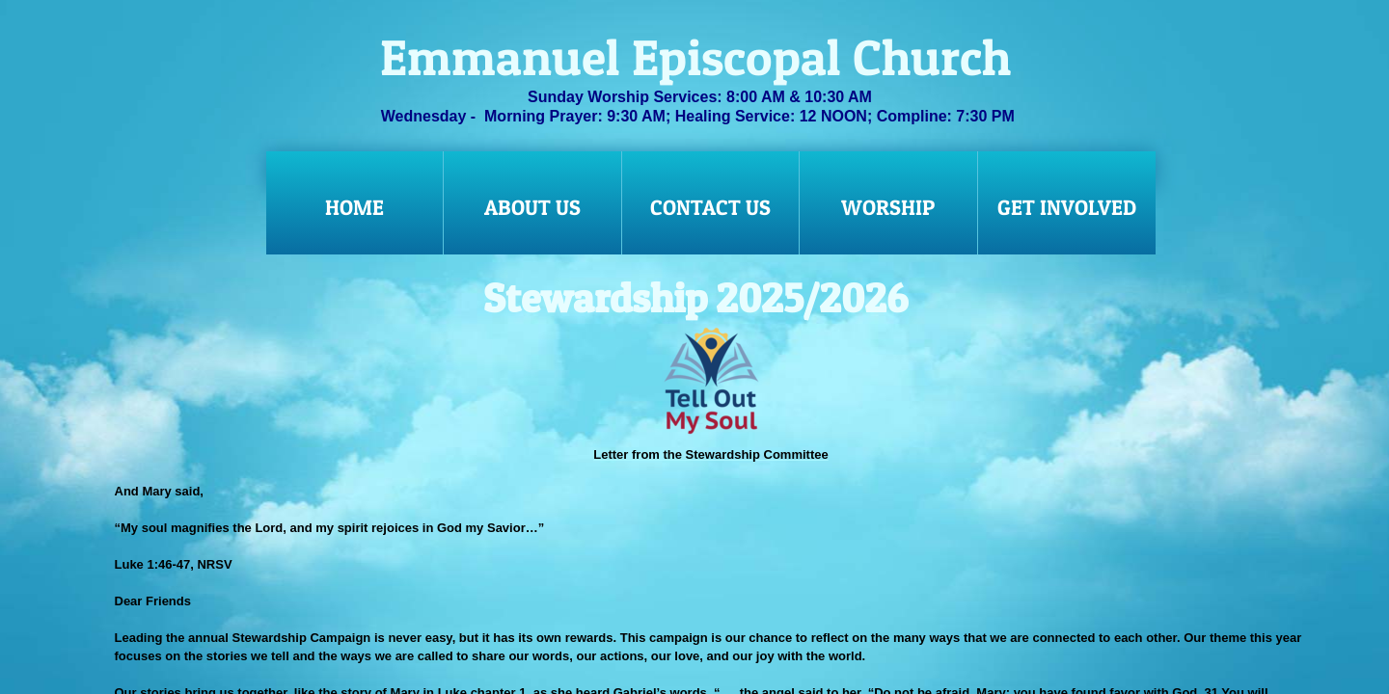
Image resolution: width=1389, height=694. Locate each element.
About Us (532, 207)
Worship (888, 207)
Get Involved (1066, 207)
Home (354, 207)
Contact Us (710, 207)
